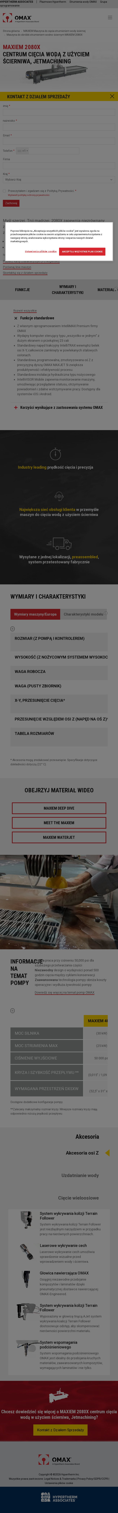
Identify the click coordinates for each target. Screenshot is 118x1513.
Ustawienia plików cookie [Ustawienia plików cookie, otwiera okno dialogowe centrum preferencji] (41, 251)
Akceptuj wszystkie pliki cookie (82, 251)
